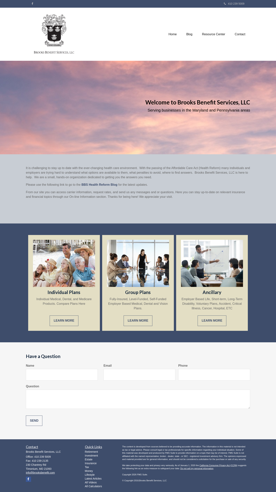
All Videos (91, 482)
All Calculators (93, 486)
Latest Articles (93, 478)
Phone (183, 365)
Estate (89, 459)
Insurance (91, 463)
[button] (189, 34)
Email (108, 365)
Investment (91, 455)
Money (89, 470)
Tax (87, 467)
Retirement (91, 451)
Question (32, 386)
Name (30, 365)
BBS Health (89, 184)
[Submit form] (34, 421)
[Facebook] (32, 4)
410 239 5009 (234, 3)
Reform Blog (107, 184)
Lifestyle (90, 474)
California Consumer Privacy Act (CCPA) (218, 465)
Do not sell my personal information (196, 468)
